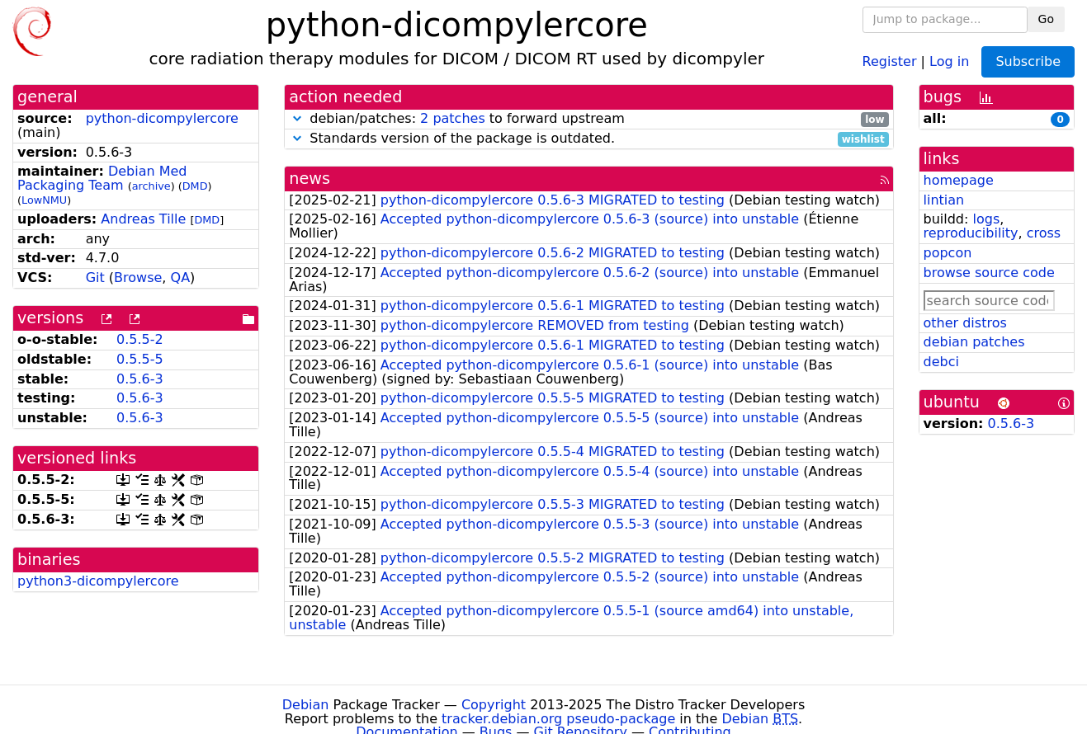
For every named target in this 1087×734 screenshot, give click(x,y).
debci (941, 361)
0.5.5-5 (139, 359)
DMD (195, 186)
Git (95, 277)
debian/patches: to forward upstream (588, 119)
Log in (949, 60)
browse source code (989, 272)
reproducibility (971, 233)
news (309, 178)
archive (151, 186)
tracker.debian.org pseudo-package (558, 719)
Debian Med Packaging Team (102, 178)
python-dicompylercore (162, 118)
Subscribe (1028, 61)
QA (181, 277)
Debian (305, 705)
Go (1046, 19)
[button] (297, 118)
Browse (138, 277)
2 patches (452, 118)
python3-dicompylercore (98, 581)
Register (890, 60)
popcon (948, 253)
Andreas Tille (143, 219)
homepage (959, 180)
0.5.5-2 (139, 339)
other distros (965, 323)
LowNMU (44, 200)
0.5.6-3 (139, 379)
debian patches (974, 342)
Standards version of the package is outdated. (588, 139)
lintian (944, 200)
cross (1044, 233)
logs (986, 219)
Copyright (493, 705)
